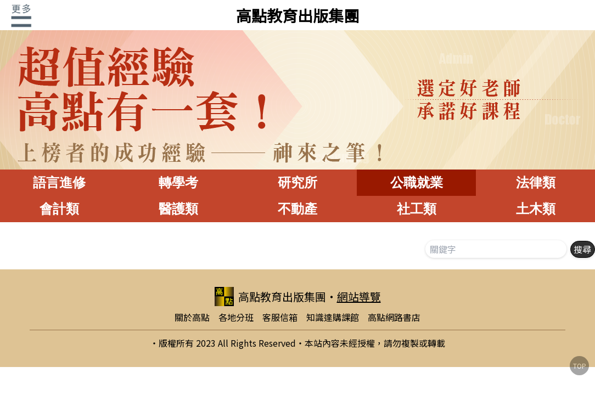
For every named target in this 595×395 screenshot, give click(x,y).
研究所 (297, 182)
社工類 (416, 208)
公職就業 (416, 182)
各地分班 (236, 317)
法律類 (535, 182)
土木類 (535, 208)
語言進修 (59, 182)
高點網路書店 (394, 317)
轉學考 (178, 182)
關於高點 (192, 317)
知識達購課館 (332, 317)
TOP (579, 365)
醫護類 (178, 208)
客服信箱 (280, 317)
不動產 (297, 208)
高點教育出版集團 (297, 15)
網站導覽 (359, 296)
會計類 (59, 208)
